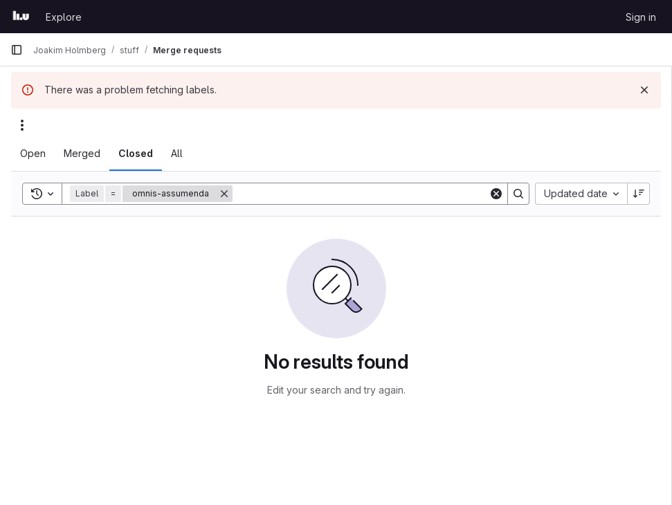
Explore (64, 17)
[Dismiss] (644, 90)
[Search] (360, 193)
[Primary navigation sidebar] (17, 50)
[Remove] (224, 193)
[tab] (33, 153)
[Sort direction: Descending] (639, 194)
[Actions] (22, 125)
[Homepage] (21, 17)
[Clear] (496, 193)
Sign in (641, 17)
